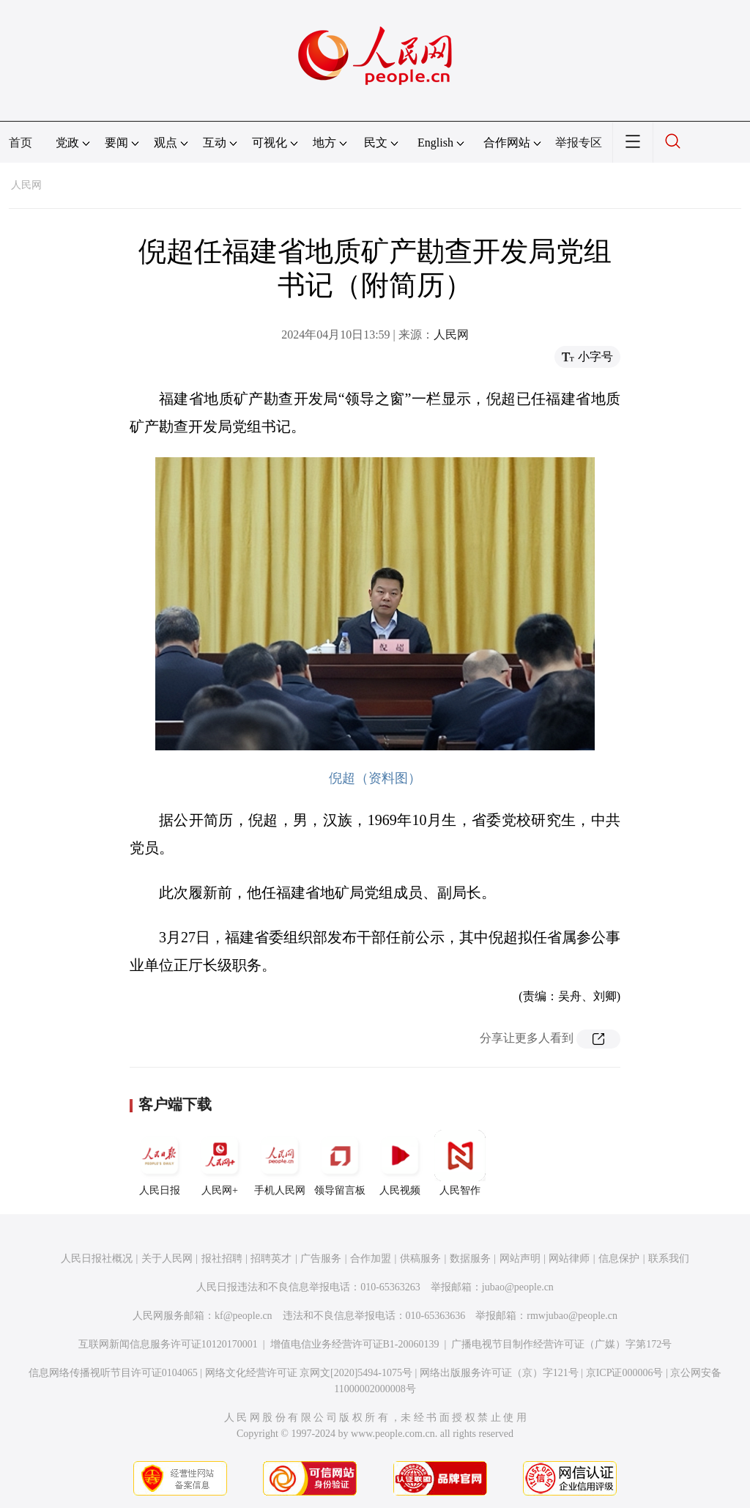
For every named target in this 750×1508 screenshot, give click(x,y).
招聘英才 (271, 1258)
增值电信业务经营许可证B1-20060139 (354, 1344)
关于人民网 (167, 1258)
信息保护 (618, 1258)
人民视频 (400, 1163)
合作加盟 (370, 1258)
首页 (20, 142)
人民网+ (219, 1163)
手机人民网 (279, 1163)
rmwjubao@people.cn (572, 1315)
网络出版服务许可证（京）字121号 (499, 1372)
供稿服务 (420, 1258)
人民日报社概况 (97, 1258)
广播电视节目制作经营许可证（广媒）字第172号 (561, 1344)
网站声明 (520, 1258)
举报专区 (578, 142)
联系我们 (668, 1258)
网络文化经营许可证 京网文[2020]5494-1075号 (309, 1372)
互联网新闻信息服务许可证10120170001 (168, 1344)
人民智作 (460, 1163)
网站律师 (569, 1258)
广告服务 (320, 1258)
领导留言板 (339, 1163)
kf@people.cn (243, 1315)
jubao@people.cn (518, 1287)
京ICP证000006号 (625, 1372)
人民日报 (159, 1163)
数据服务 (470, 1258)
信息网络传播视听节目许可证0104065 (113, 1372)
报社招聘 (221, 1258)
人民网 (26, 185)
